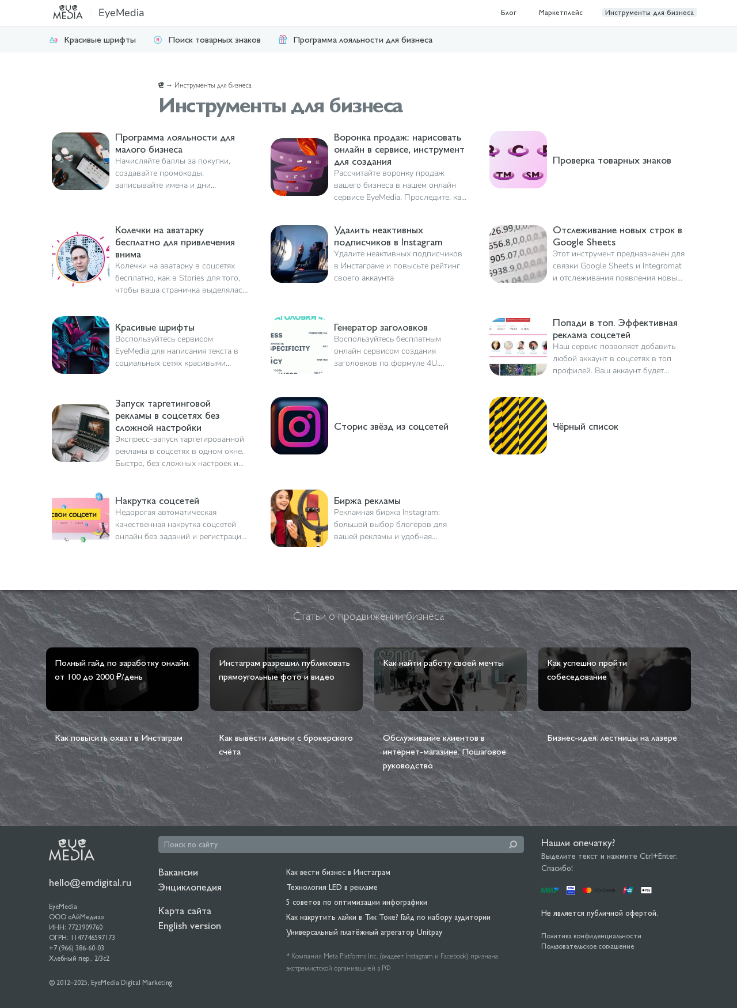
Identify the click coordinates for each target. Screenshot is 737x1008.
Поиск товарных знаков (207, 39)
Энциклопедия (190, 887)
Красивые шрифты (92, 39)
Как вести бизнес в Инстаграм (338, 872)
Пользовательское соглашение (587, 946)
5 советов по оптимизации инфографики (356, 902)
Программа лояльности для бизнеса (355, 39)
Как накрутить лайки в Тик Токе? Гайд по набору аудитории (388, 917)
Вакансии (178, 872)
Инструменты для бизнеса (649, 12)
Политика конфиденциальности (591, 936)
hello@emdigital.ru (90, 882)
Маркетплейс (561, 12)
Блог (508, 12)
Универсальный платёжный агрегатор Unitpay (364, 932)
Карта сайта (184, 910)
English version (189, 925)
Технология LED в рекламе (332, 887)
